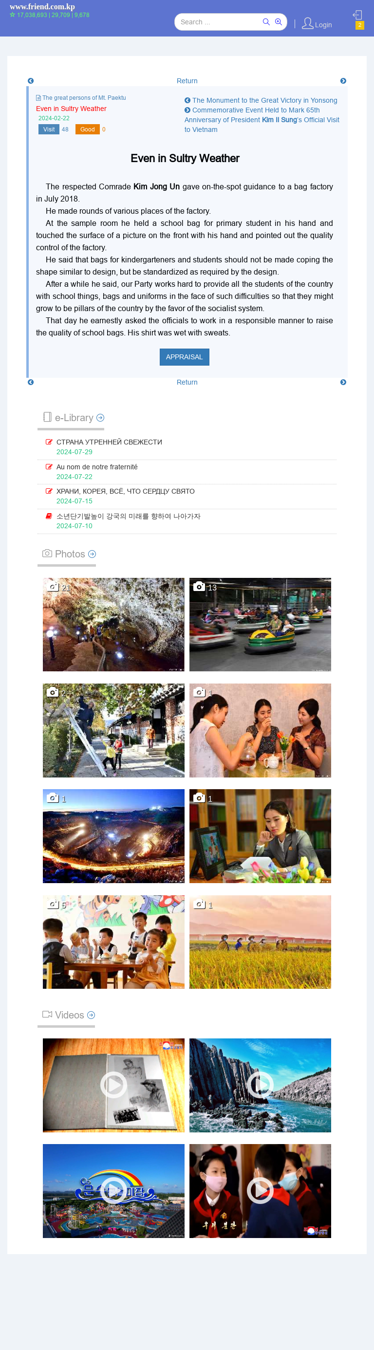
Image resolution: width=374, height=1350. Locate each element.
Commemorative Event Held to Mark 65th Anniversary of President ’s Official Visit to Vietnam (262, 119)
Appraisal (184, 357)
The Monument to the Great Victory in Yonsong (261, 100)
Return (187, 81)
